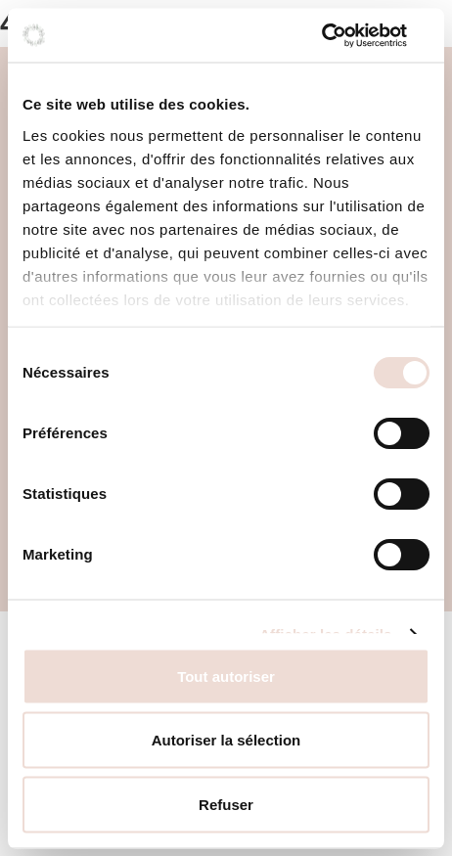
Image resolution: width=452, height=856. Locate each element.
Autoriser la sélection (226, 740)
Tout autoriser (226, 675)
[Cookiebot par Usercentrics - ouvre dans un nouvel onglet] (343, 35)
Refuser (226, 803)
